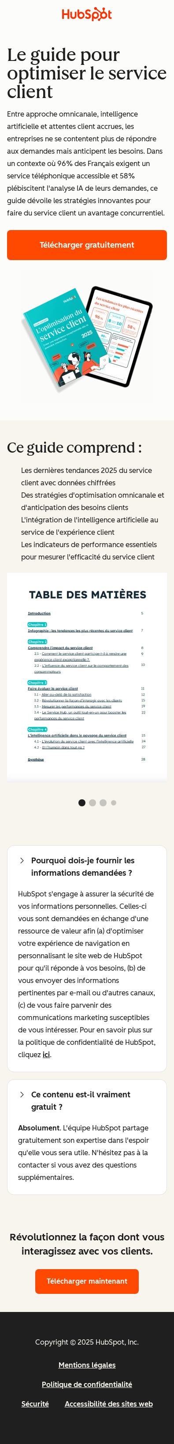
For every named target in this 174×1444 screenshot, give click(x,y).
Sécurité (35, 1404)
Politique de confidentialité (87, 1384)
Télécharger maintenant (87, 1281)
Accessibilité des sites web (109, 1404)
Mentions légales (87, 1365)
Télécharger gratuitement (87, 245)
